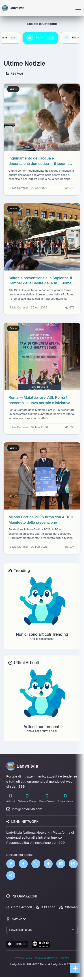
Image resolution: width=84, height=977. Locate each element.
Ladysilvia (22, 766)
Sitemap (68, 907)
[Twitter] (35, 863)
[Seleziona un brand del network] (42, 930)
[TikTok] (48, 863)
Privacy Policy (23, 958)
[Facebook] (10, 863)
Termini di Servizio (46, 958)
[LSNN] (73, 863)
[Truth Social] (10, 875)
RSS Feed (14, 73)
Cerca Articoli (19, 907)
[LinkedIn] (60, 863)
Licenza (64, 958)
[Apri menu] (78, 8)
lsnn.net (17, 944)
